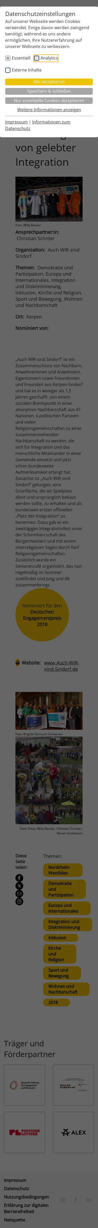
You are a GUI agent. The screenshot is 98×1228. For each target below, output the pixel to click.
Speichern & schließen (49, 91)
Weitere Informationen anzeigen (49, 109)
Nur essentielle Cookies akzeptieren (49, 100)
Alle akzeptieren (49, 82)
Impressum (16, 122)
